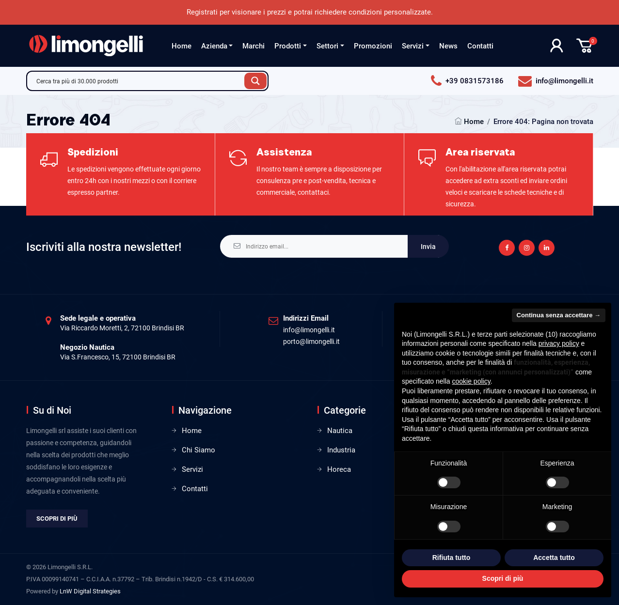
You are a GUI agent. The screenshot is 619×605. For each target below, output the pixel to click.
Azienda (214, 46)
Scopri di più (57, 518)
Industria (341, 450)
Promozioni (373, 46)
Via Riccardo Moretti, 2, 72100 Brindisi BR (122, 328)
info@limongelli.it (309, 330)
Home (181, 46)
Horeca (339, 469)
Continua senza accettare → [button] (559, 315)
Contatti (480, 46)
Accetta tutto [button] (554, 557)
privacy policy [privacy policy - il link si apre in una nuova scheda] (559, 343)
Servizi (413, 46)
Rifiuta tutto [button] (451, 557)
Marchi (253, 46)
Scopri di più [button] (503, 578)
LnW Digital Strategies (90, 591)
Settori (327, 46)
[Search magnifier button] (255, 81)
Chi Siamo (198, 450)
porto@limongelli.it (311, 341)
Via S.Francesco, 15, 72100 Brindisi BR (117, 357)
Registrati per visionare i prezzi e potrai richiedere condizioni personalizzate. (310, 12)
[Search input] (138, 81)
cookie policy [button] (471, 381)
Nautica (339, 430)
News (448, 46)
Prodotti (287, 46)
